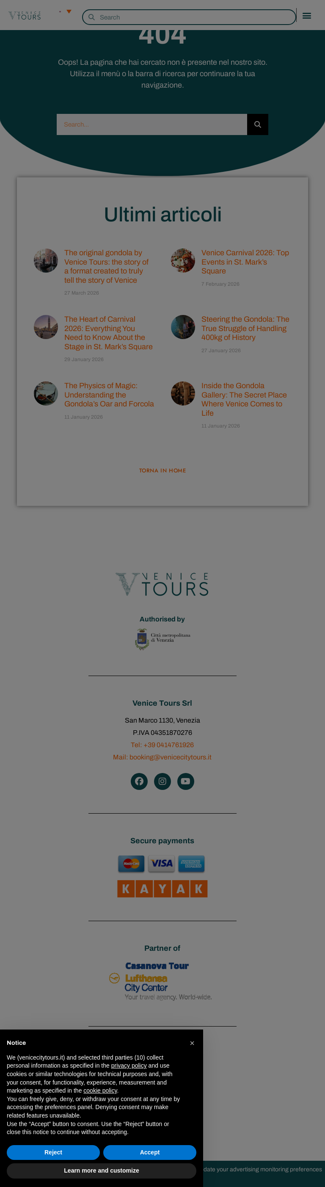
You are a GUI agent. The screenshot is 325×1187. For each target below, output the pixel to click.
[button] (192, 1043)
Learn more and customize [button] (101, 1170)
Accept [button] (150, 1152)
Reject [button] (53, 1152)
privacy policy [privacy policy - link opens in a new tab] (129, 1065)
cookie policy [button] (100, 1090)
